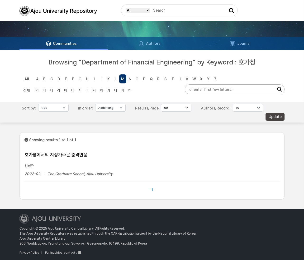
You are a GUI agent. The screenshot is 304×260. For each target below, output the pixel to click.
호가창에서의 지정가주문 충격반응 (55, 155)
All (26, 79)
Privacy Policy (29, 252)
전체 (26, 90)
